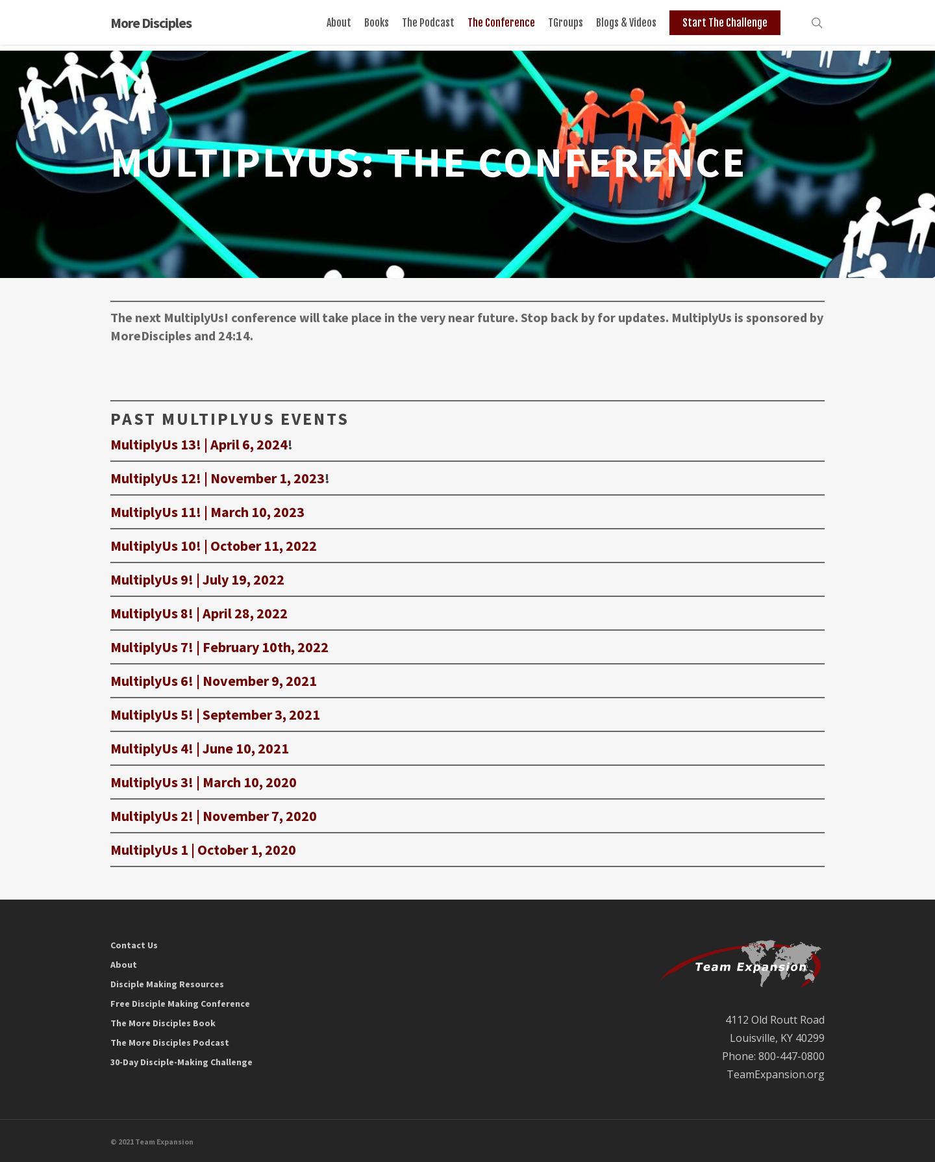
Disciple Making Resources (167, 984)
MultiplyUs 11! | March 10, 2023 (207, 512)
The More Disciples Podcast (169, 1042)
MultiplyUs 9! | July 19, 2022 (197, 579)
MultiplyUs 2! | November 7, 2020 (213, 816)
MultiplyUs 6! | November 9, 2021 (213, 681)
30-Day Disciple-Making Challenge (181, 1062)
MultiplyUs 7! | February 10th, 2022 (219, 647)
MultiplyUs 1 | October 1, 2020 (203, 849)
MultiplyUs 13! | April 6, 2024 (199, 444)
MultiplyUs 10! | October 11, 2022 (213, 546)
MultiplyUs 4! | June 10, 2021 (199, 748)
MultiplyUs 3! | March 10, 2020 (203, 782)
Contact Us (134, 945)
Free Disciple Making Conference (180, 1003)
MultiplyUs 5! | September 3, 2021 (215, 714)
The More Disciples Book (163, 1023)
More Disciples (151, 25)
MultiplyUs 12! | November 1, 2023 (217, 478)
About (123, 964)
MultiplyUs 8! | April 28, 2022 (199, 613)
